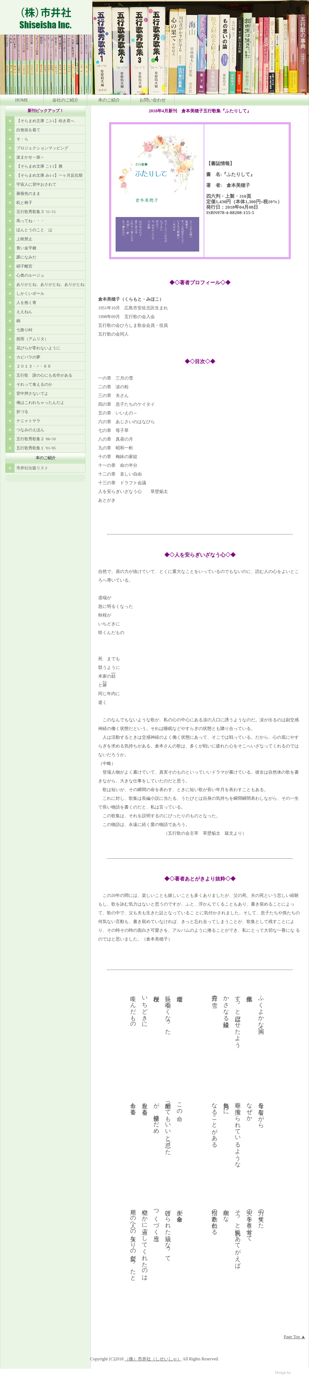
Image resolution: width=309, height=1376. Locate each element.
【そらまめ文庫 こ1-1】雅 (39, 166)
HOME (21, 100)
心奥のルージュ (30, 275)
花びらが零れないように (38, 348)
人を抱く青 (26, 303)
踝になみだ (26, 257)
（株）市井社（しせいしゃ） (153, 1358)
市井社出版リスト (32, 468)
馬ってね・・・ (30, 221)
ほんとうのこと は (34, 230)
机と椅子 (24, 203)
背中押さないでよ (32, 394)
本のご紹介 (109, 100)
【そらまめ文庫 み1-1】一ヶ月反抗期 (49, 175)
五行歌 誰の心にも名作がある (44, 375)
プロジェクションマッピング (42, 148)
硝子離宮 (24, 266)
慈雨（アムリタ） (32, 339)
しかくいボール (30, 294)
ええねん (24, 312)
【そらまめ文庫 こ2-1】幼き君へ (45, 121)
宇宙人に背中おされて (36, 184)
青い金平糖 (26, 248)
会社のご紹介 (65, 100)
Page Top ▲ (294, 1336)
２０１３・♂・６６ (33, 366)
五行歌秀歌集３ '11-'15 (36, 212)
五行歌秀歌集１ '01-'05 (36, 448)
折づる (22, 412)
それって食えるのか (34, 384)
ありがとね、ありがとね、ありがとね (50, 284)
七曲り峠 (24, 330)
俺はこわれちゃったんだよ (40, 403)
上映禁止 (24, 239)
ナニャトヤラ (28, 421)
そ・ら (22, 139)
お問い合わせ (153, 100)
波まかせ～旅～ (30, 157)
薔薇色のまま (28, 194)
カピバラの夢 (28, 357)
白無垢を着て (28, 130)
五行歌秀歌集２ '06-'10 (36, 439)
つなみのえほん (30, 430)
